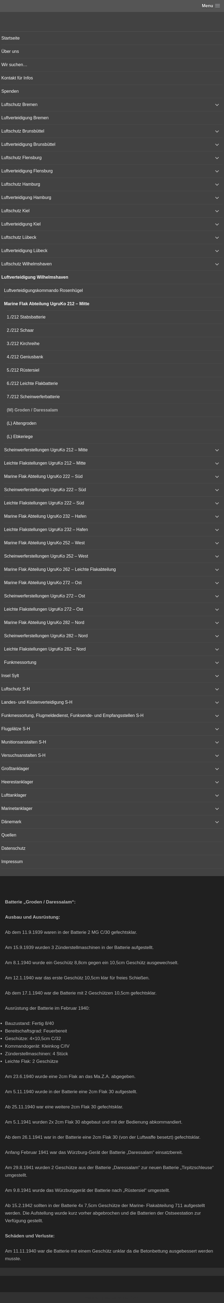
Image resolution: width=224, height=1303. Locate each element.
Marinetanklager (17, 808)
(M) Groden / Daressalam (32, 410)
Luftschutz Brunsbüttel (22, 131)
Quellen (8, 835)
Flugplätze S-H (15, 728)
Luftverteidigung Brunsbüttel (28, 144)
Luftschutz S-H (15, 689)
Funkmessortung (20, 662)
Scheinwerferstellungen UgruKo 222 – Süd (45, 489)
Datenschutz (13, 848)
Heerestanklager (17, 782)
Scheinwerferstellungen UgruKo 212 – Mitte (46, 450)
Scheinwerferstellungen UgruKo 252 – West (46, 556)
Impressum (12, 861)
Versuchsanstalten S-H (23, 755)
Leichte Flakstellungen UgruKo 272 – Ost (43, 609)
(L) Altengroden (21, 423)
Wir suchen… (14, 64)
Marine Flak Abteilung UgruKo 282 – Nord (44, 622)
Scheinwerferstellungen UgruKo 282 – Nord (46, 635)
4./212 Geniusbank (25, 357)
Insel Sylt (10, 675)
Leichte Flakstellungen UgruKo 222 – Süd (44, 503)
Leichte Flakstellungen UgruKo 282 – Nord (45, 649)
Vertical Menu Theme (122, 1298)
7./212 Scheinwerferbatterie (33, 396)
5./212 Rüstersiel (23, 370)
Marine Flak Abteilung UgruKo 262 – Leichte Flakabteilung (60, 569)
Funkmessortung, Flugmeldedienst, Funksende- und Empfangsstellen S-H (72, 715)
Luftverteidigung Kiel (21, 224)
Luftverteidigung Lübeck (24, 250)
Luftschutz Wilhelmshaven (26, 264)
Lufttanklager (14, 795)
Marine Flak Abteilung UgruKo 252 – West (44, 542)
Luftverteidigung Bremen (24, 117)
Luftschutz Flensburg (21, 157)
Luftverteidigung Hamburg (26, 197)
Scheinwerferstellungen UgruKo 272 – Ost (44, 596)
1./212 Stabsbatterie (26, 317)
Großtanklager (15, 768)
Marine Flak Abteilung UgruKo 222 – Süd (43, 476)
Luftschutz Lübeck (18, 237)
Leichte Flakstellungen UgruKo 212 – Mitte (45, 463)
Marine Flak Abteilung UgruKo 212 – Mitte (46, 303)
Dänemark (11, 821)
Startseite (10, 38)
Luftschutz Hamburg (20, 184)
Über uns (10, 51)
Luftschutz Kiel (15, 210)
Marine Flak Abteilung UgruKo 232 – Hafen (45, 516)
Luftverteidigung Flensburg (27, 171)
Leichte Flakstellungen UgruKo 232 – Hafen (46, 529)
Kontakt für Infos (17, 78)
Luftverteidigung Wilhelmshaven (34, 277)
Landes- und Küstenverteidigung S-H (36, 702)
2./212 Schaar (20, 330)
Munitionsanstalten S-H (23, 742)
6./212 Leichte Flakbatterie (32, 383)
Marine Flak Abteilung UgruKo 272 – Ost (43, 582)
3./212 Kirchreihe (23, 343)
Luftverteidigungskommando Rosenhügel (43, 290)
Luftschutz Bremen (19, 104)
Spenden (10, 91)
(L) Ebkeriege (20, 436)
